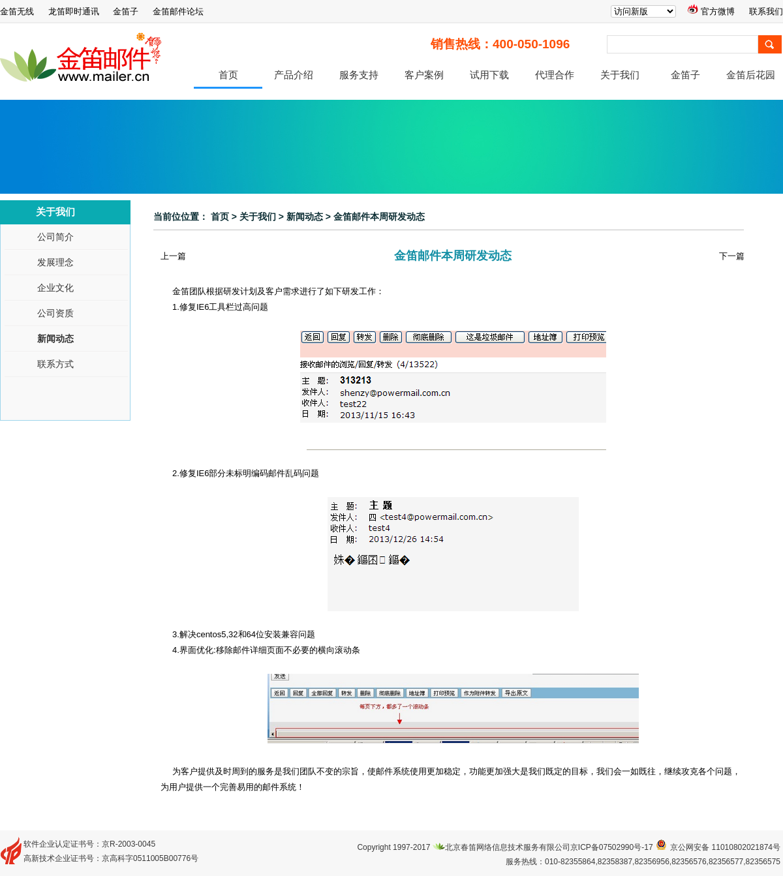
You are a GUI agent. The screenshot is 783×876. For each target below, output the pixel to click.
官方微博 (711, 11)
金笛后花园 (750, 74)
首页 (228, 74)
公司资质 (55, 313)
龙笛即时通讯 (73, 11)
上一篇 (173, 256)
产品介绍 (293, 74)
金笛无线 (17, 11)
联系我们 (766, 11)
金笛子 (125, 11)
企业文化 (55, 288)
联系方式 (55, 364)
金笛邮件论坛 (178, 11)
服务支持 (358, 74)
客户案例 (424, 74)
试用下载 (489, 74)
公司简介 (55, 237)
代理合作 (554, 74)
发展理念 (55, 262)
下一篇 (732, 256)
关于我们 (619, 74)
